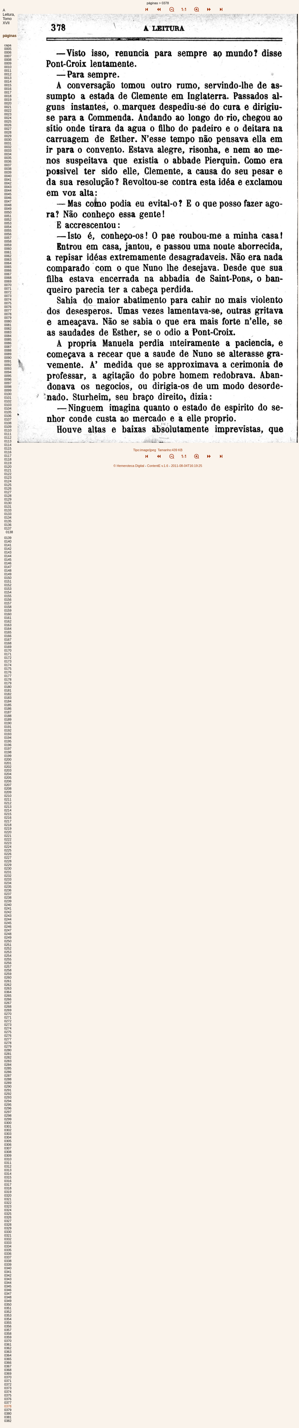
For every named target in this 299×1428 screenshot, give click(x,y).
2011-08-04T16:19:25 (186, 466)
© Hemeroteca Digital (129, 466)
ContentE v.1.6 (157, 466)
